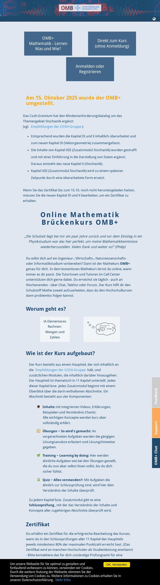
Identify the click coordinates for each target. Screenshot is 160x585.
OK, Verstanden (116, 564)
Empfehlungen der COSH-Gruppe (56, 127)
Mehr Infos (63, 580)
